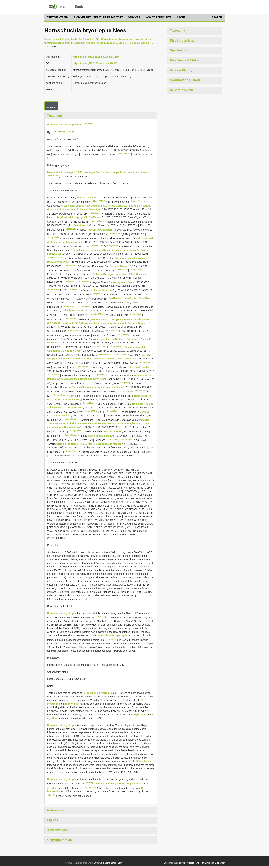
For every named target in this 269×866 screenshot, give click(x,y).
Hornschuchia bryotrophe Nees (65, 124)
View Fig (61, 131)
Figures (52, 820)
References (55, 810)
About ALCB (122, 270)
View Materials (124, 154)
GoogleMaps (136, 201)
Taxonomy (177, 30)
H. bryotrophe (138, 714)
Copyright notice (59, 840)
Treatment (54, 115)
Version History (181, 70)
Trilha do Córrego (103, 274)
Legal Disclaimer (217, 863)
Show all (51, 107)
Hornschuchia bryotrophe (62, 613)
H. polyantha (134, 783)
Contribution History (185, 80)
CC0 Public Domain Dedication (108, 863)
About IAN (112, 439)
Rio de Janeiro (112, 431)
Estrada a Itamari (87, 197)
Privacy (204, 863)
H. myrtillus (71, 703)
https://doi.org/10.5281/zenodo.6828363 (95, 63)
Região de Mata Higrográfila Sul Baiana (79, 217)
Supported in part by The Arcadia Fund (181, 863)
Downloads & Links (184, 60)
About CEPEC (99, 201)
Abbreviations (57, 830)
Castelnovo (80, 225)
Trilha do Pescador (72, 310)
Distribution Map (182, 40)
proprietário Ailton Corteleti (131, 274)
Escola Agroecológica (122, 282)
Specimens (178, 50)
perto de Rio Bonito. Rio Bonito (74, 444)
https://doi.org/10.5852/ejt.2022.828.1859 (96, 56)
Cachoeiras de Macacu (109, 444)
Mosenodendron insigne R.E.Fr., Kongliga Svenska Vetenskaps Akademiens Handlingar (97, 172)
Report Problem (181, 90)
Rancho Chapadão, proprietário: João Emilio (97, 387)
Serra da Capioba (120, 266)
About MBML (69, 281)
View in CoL (90, 124)
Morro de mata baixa (100, 435)
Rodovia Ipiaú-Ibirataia (100, 229)
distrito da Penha (140, 367)
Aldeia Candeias (103, 290)
